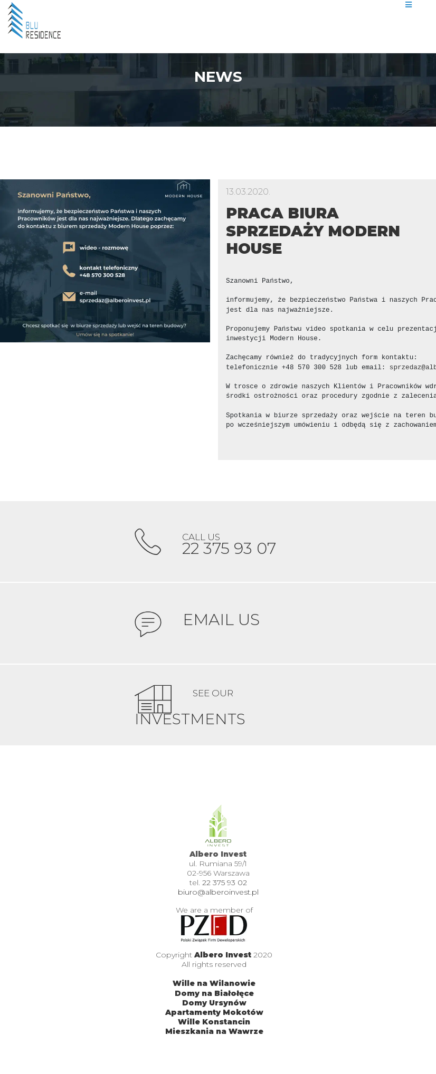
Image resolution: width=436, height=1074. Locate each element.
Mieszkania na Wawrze (214, 1043)
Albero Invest (222, 966)
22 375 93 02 (224, 894)
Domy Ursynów (214, 1014)
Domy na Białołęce (214, 1004)
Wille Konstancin (214, 1033)
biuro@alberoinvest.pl (218, 903)
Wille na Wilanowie (214, 995)
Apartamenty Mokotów (214, 1023)
